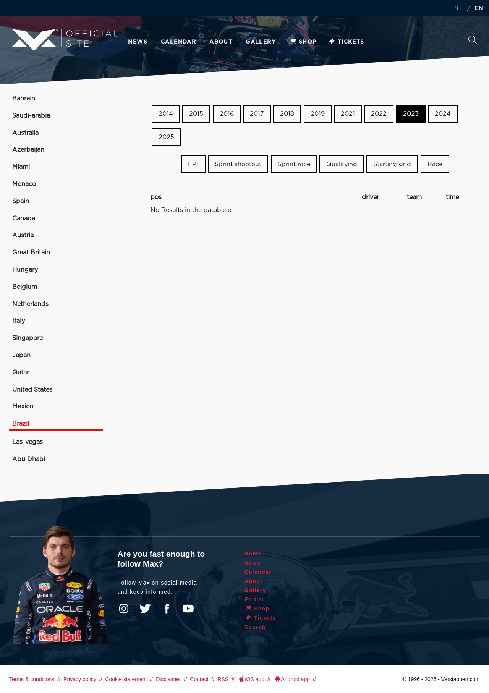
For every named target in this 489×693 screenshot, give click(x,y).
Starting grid (392, 164)
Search (472, 40)
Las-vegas (27, 442)
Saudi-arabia (31, 116)
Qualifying (341, 164)
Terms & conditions (31, 679)
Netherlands (30, 304)
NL (458, 8)
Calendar (178, 42)
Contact (199, 679)
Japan (21, 355)
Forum (254, 599)
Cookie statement (126, 679)
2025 (166, 137)
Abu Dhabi (28, 459)
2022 (379, 114)
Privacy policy (79, 679)
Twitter (145, 608)
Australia (25, 133)
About (220, 42)
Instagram (124, 608)
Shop (303, 42)
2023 (411, 114)
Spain (20, 201)
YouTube (188, 608)
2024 (443, 114)
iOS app (251, 679)
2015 (196, 114)
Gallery (261, 42)
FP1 (193, 164)
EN (478, 8)
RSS (222, 679)
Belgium (24, 287)
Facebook (166, 608)
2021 (348, 114)
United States (32, 390)
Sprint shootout (238, 164)
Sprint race (294, 164)
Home (253, 554)
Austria (23, 235)
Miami (21, 167)
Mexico (22, 406)
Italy (18, 321)
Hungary (25, 270)
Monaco (24, 184)
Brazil (20, 424)
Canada (23, 218)
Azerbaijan (28, 150)
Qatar (20, 372)
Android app (292, 679)
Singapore (27, 338)
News (137, 42)
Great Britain (31, 252)
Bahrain (23, 99)
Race (434, 164)
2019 (318, 114)
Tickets (346, 42)
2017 (257, 114)
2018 (287, 114)
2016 (227, 114)
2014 (166, 114)
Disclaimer (168, 679)
